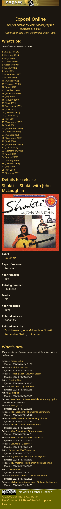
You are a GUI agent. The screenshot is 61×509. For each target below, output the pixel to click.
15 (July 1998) (8, 96)
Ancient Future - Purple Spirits (26, 424)
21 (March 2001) (10, 115)
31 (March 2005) (10, 147)
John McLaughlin (32, 330)
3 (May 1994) (8, 58)
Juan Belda (13, 392)
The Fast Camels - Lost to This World (29, 475)
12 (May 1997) (9, 87)
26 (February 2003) (11, 131)
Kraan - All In (17, 360)
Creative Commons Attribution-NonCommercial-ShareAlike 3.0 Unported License (27, 500)
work (26, 492)
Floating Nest (15, 380)
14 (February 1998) (11, 93)
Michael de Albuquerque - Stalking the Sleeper (34, 482)
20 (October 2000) (11, 112)
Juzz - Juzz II (16, 405)
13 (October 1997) (11, 90)
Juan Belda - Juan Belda (22, 386)
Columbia (10, 258)
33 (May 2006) (9, 153)
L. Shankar (34, 334)
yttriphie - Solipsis (19, 367)
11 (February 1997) (11, 83)
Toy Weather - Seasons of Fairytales (28, 456)
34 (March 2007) (10, 157)
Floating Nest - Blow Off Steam (26, 373)
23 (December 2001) (12, 122)
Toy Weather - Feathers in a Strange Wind (31, 462)
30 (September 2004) (12, 144)
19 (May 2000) (9, 109)
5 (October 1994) (10, 64)
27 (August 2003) (10, 134)
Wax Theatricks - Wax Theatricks (27, 437)
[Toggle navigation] (10, 10)
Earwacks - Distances (21, 443)
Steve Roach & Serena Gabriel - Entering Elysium (34, 399)
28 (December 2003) (12, 137)
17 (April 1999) (9, 103)
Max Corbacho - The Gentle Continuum (30, 411)
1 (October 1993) (10, 52)
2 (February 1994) (10, 55)
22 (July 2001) (8, 118)
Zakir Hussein (13, 330)
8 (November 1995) (11, 74)
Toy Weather (14, 469)
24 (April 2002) (9, 125)
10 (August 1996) (10, 80)
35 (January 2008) (10, 160)
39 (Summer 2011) (11, 173)
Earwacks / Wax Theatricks (21, 450)
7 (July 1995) (8, 71)
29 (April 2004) (9, 141)
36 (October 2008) (11, 163)
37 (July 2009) (8, 166)
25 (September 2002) (12, 128)
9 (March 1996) (9, 77)
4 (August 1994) (10, 61)
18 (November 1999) (12, 106)
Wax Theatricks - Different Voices (27, 431)
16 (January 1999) (10, 99)
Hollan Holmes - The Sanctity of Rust (29, 418)
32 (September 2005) (12, 150)
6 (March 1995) (9, 67)
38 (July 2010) (8, 169)
